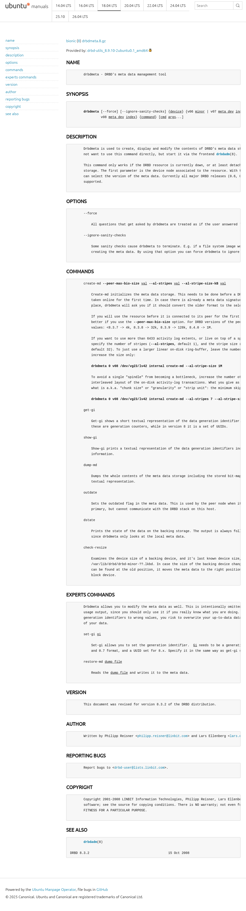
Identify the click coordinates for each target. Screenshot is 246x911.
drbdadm (223, 154)
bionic (71, 41)
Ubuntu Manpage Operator (54, 889)
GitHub (102, 889)
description (14, 55)
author (10, 92)
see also (12, 114)
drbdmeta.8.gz (94, 41)
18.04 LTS (109, 5)
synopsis (12, 48)
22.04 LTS (155, 5)
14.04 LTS (63, 5)
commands (14, 70)
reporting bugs (17, 99)
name (10, 40)
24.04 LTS (178, 5)
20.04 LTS (132, 5)
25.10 (60, 16)
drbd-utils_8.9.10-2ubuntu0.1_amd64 (117, 50)
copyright (13, 106)
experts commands (20, 77)
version (11, 84)
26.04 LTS (80, 16)
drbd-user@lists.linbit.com (139, 767)
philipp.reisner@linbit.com (162, 736)
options (11, 62)
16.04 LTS (86, 5)
